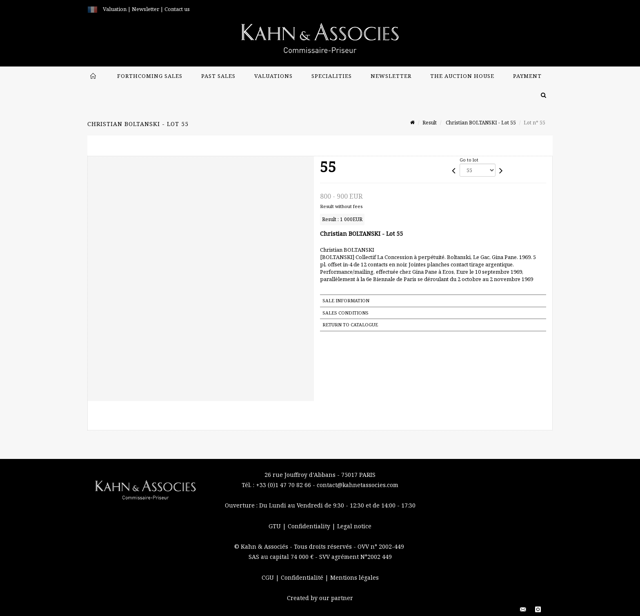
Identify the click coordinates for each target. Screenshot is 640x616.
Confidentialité (303, 577)
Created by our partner (320, 598)
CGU (269, 577)
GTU (275, 526)
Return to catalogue (350, 324)
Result (429, 122)
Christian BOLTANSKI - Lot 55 (480, 122)
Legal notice (354, 526)
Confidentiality (310, 526)
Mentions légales (354, 577)
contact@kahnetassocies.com (357, 485)
